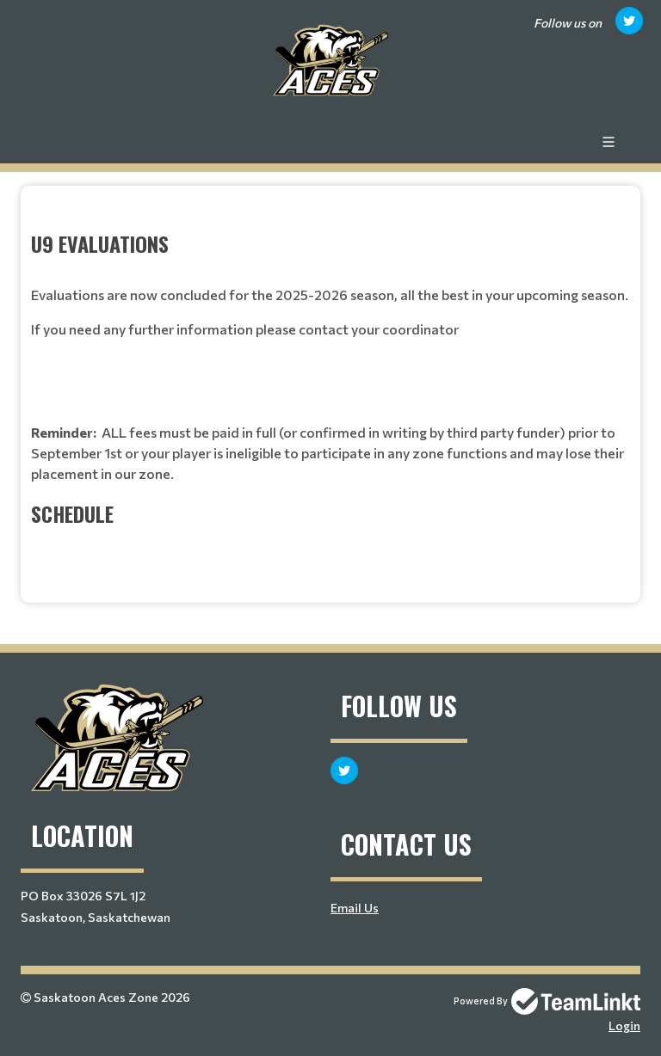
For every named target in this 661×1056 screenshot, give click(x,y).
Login (624, 1025)
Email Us (354, 907)
